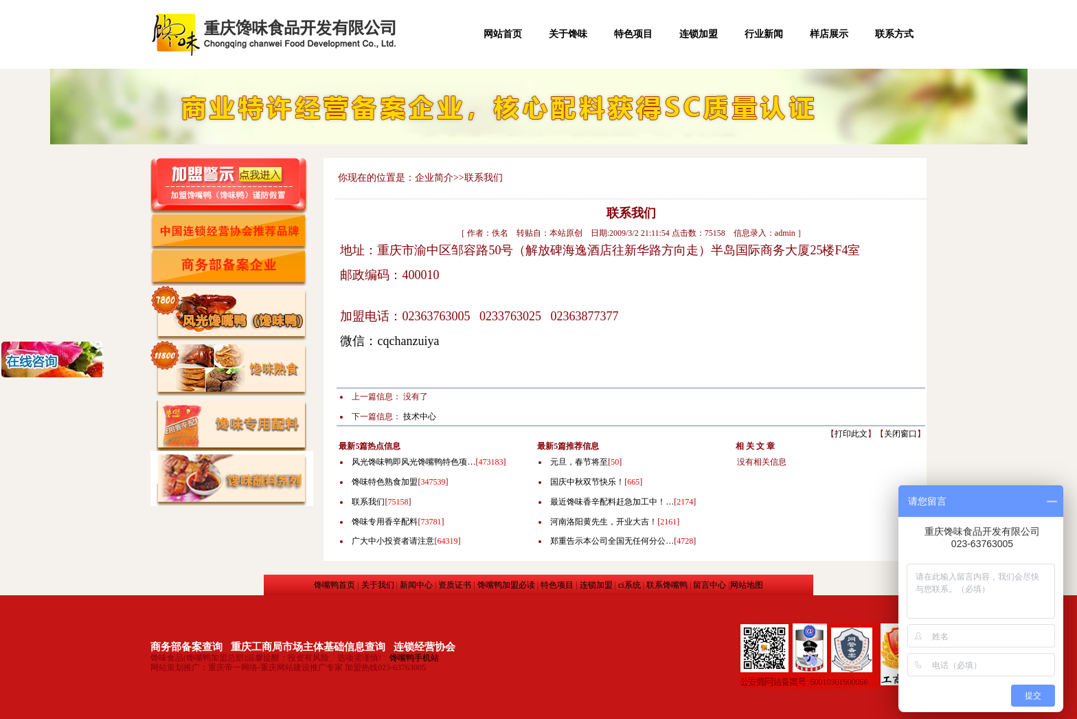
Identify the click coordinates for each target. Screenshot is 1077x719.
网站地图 (746, 585)
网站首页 (503, 34)
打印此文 (851, 434)
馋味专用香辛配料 (385, 522)
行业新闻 (764, 34)
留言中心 (709, 585)
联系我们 (368, 502)
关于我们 (377, 585)
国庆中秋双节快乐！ (587, 482)
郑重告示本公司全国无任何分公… (612, 541)
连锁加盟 (698, 34)
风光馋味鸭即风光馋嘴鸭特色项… (413, 462)
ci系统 (629, 585)
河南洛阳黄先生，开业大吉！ (603, 522)
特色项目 (633, 34)
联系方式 (894, 34)
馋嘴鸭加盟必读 (506, 585)
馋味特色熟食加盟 (385, 482)
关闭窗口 (900, 434)
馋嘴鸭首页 (334, 585)
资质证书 (454, 585)
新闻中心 (416, 585)
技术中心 (419, 416)
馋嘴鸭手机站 (414, 658)
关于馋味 (568, 34)
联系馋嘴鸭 (667, 585)
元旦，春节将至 (579, 462)
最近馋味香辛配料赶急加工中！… (612, 502)
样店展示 (829, 34)
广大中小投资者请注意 (393, 541)
